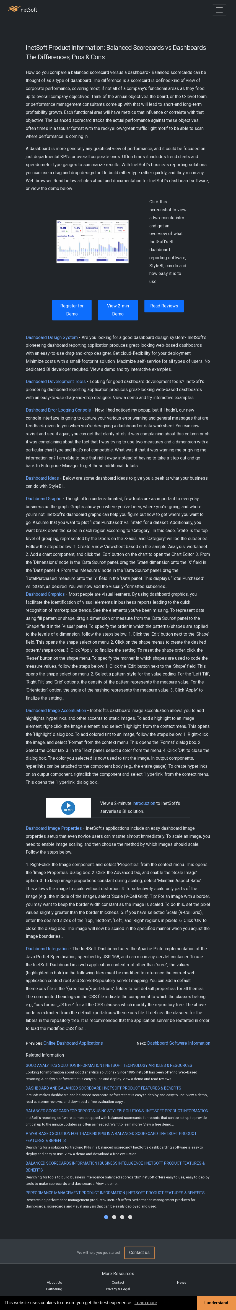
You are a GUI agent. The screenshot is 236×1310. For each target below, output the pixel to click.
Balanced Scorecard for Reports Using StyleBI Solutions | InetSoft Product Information (117, 1111)
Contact (118, 1282)
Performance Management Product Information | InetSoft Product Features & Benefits (115, 1193)
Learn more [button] (145, 1302)
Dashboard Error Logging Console (58, 410)
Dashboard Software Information (178, 1043)
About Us (54, 1282)
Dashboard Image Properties (54, 828)
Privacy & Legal (118, 1289)
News (181, 1282)
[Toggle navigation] (219, 10)
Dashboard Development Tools (56, 381)
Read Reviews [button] (164, 306)
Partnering (54, 1289)
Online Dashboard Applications (73, 1043)
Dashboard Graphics (45, 594)
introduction (144, 803)
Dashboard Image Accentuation (56, 710)
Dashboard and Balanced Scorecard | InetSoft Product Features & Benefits (103, 1088)
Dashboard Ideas (42, 478)
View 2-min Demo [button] (118, 310)
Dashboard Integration (47, 948)
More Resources (118, 1273)
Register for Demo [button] (72, 310)
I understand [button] (216, 1303)
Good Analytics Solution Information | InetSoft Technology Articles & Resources (109, 1065)
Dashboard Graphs (43, 498)
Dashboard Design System (52, 337)
